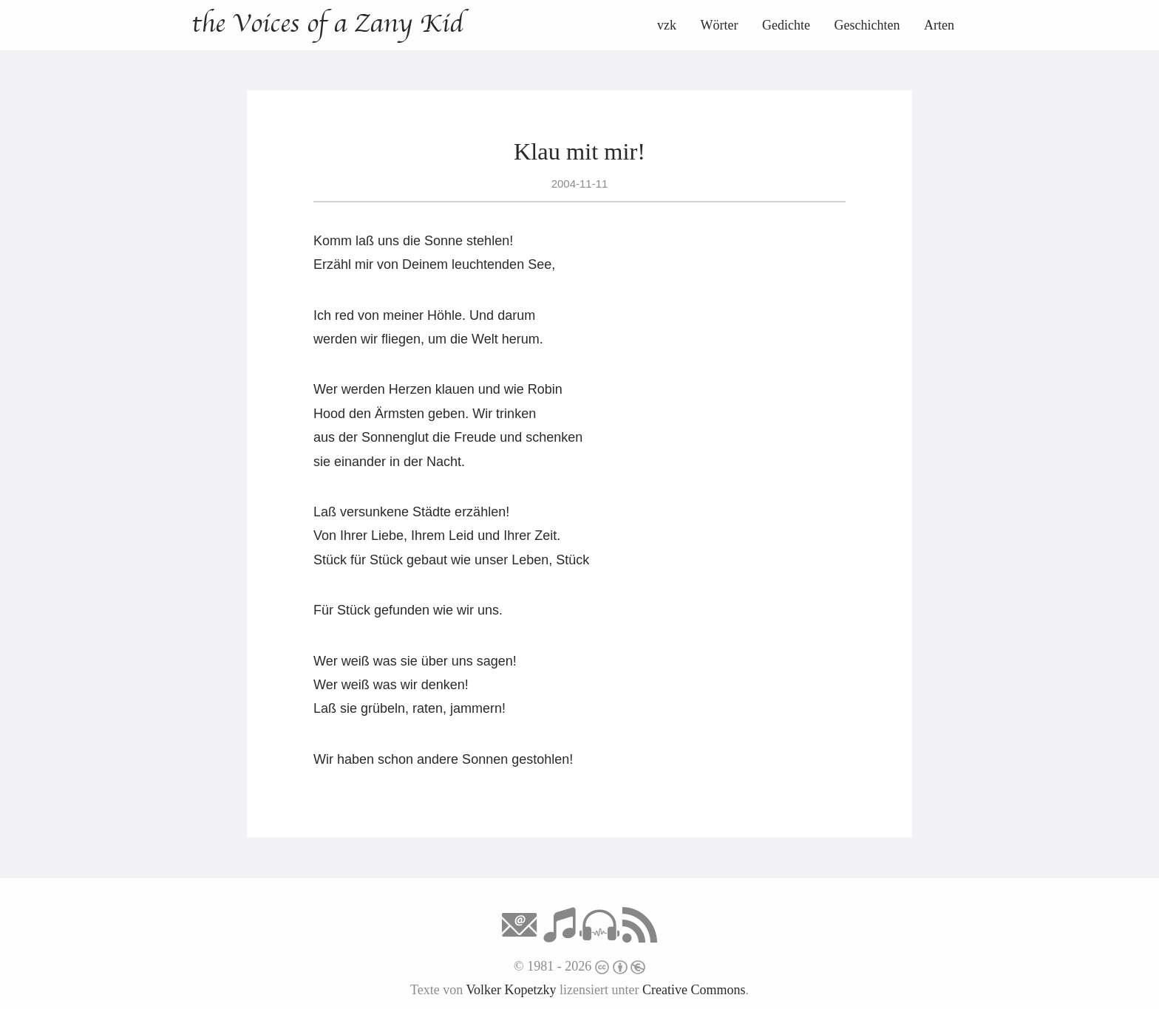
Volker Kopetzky (511, 989)
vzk (666, 25)
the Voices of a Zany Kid (327, 23)
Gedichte (786, 25)
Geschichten (867, 25)
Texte (425, 989)
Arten (939, 25)
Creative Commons (693, 989)
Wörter (719, 25)
